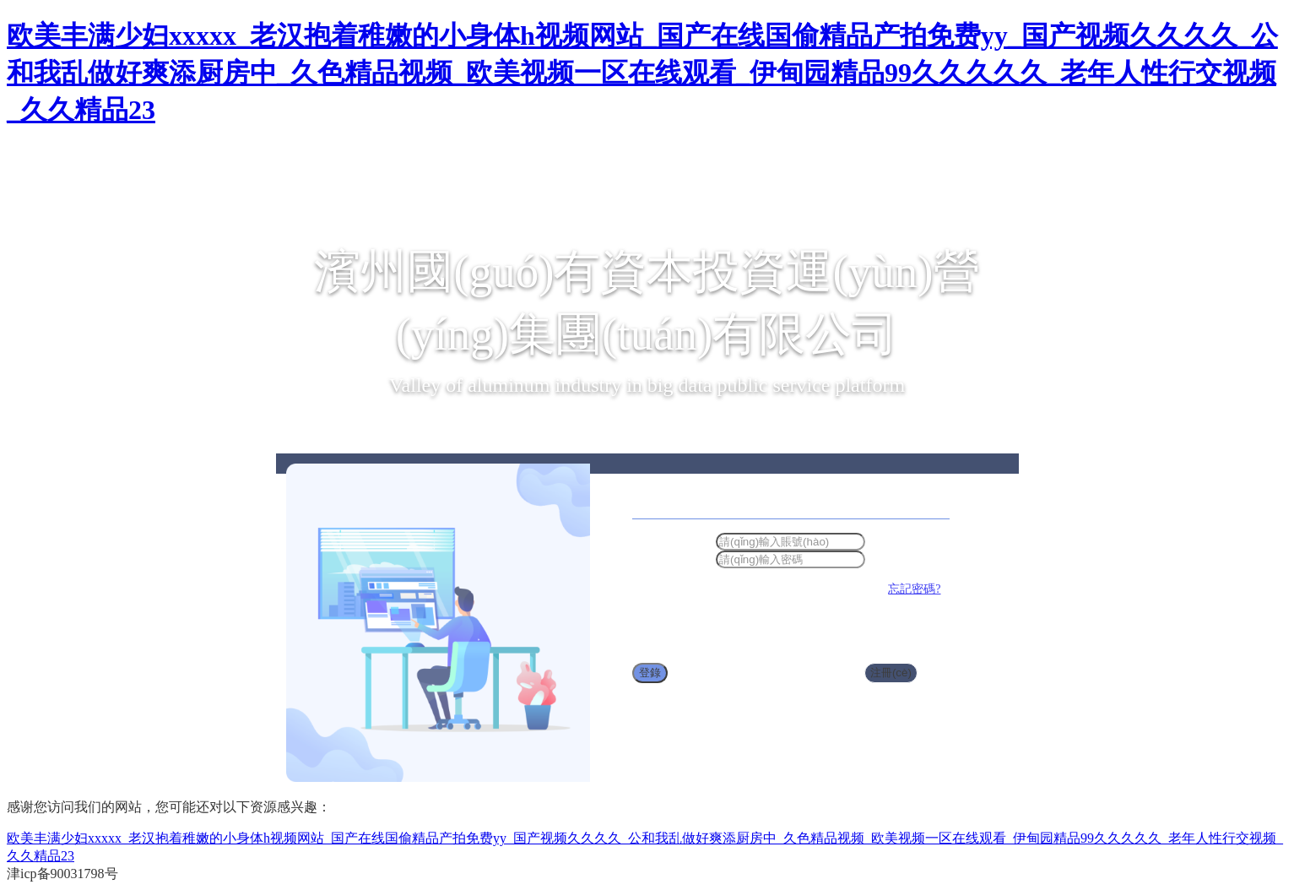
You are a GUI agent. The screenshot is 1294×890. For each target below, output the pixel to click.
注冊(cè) (891, 672)
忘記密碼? (914, 589)
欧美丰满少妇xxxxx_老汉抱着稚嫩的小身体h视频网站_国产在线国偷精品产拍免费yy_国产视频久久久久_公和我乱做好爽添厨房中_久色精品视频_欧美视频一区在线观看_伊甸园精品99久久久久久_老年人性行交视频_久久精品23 (642, 72)
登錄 (650, 672)
